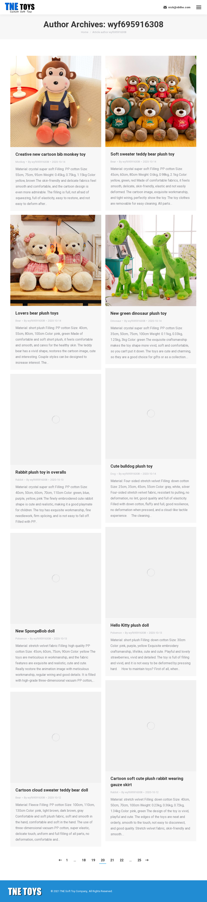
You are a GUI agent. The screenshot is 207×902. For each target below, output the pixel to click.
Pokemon (116, 632)
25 (139, 860)
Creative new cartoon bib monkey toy (50, 154)
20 (103, 860)
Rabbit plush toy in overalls (40, 472)
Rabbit (19, 479)
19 (93, 860)
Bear (113, 161)
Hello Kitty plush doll (130, 625)
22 (121, 860)
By (38, 161)
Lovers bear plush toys (37, 313)
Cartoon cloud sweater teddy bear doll (51, 790)
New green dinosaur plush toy (139, 313)
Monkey (20, 161)
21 (112, 860)
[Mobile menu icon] (199, 7)
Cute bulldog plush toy (132, 466)
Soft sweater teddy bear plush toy (142, 154)
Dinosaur (116, 320)
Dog (113, 473)
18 (84, 860)
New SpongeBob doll (35, 631)
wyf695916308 (135, 24)
